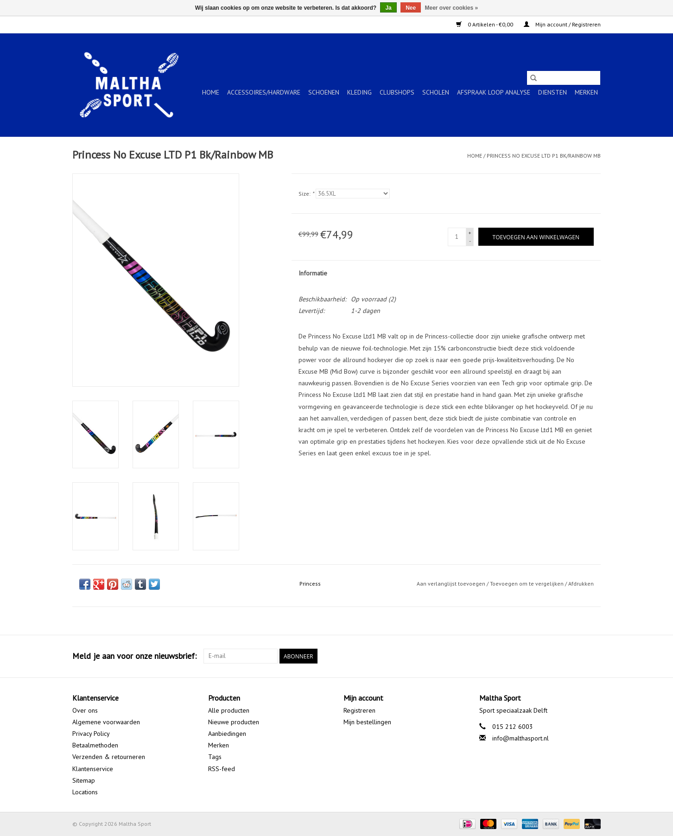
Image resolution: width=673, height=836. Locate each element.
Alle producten (228, 710)
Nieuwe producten (233, 722)
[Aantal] (457, 237)
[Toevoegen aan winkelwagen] (536, 237)
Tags (215, 757)
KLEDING (359, 92)
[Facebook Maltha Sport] (559, 656)
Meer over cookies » (451, 8)
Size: (306, 193)
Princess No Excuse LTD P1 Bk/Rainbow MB (544, 155)
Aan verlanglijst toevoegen (452, 583)
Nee (411, 8)
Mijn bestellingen (367, 722)
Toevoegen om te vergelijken (527, 583)
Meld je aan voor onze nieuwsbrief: (134, 656)
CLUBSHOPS (397, 92)
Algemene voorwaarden (106, 722)
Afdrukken (581, 583)
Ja (388, 8)
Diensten (552, 92)
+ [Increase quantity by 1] (469, 232)
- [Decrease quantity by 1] (470, 240)
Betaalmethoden (95, 745)
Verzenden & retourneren (108, 757)
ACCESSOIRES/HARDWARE (263, 92)
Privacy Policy (91, 733)
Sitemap (83, 780)
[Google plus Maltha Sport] (576, 656)
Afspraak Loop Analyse (493, 92)
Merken (586, 92)
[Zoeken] (564, 77)
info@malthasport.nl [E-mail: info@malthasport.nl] (520, 738)
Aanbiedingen (227, 733)
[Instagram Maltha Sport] (593, 656)
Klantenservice (92, 769)
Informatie (312, 273)
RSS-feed (221, 769)
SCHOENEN (323, 92)
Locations (85, 792)
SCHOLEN (435, 92)
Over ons (85, 710)
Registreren (359, 710)
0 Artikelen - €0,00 (485, 24)
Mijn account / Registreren (562, 24)
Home (210, 92)
